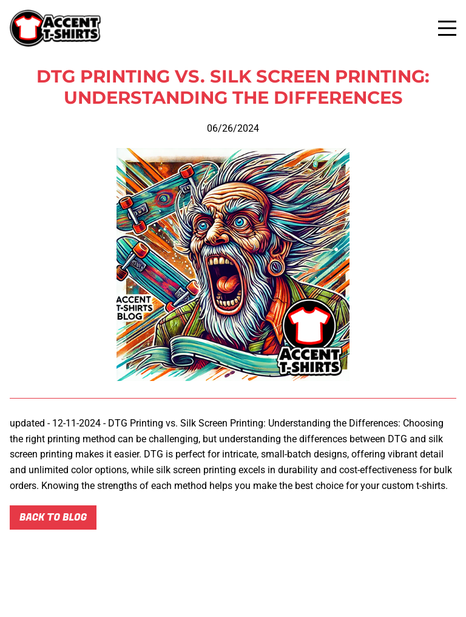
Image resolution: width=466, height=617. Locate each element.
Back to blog (53, 517)
